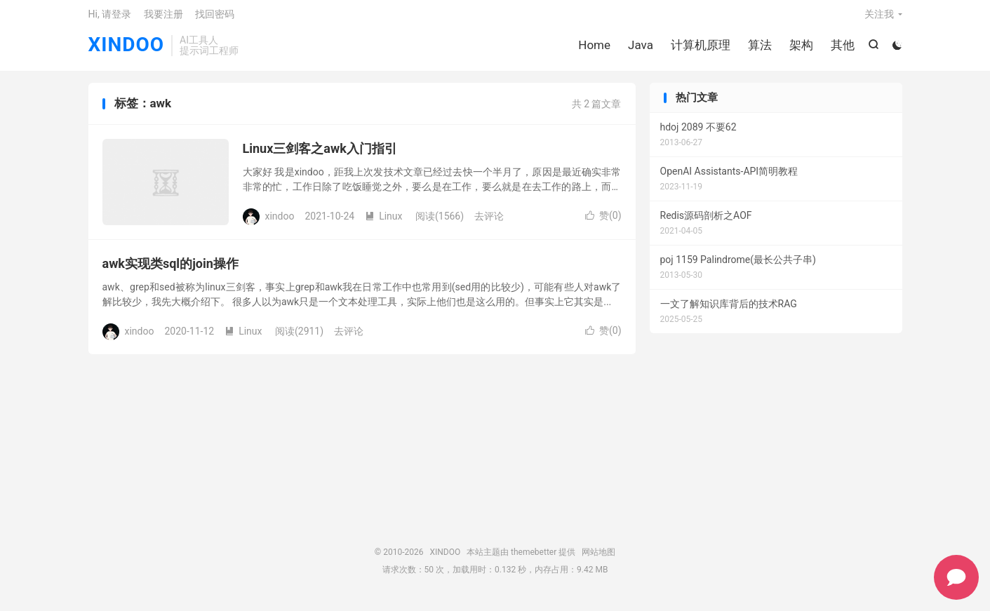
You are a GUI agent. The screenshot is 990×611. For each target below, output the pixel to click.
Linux (383, 222)
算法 (759, 49)
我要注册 (163, 18)
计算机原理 (700, 49)
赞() (603, 222)
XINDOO (126, 49)
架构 (800, 49)
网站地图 (598, 558)
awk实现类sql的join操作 (170, 270)
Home (593, 49)
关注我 (879, 18)
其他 (842, 49)
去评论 (489, 222)
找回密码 (214, 18)
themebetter (533, 558)
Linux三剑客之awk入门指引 (320, 155)
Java (640, 49)
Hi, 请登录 (110, 18)
